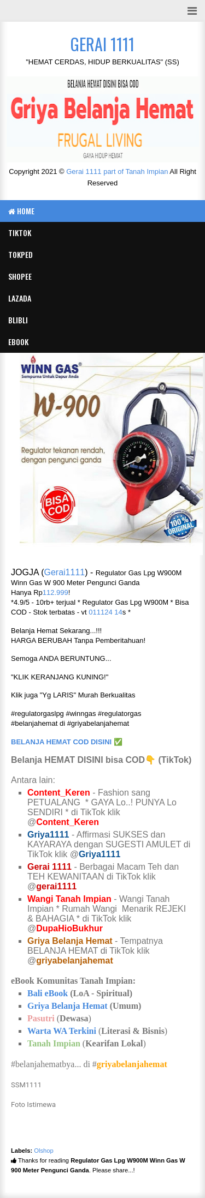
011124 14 (105, 612)
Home (21, 210)
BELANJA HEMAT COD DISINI (61, 742)
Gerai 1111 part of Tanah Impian (117, 171)
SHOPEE (20, 276)
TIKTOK (19, 232)
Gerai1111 (64, 572)
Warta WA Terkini (61, 1031)
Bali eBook (47, 993)
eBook (18, 341)
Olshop (43, 1150)
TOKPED (20, 254)
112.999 (55, 592)
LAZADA (19, 298)
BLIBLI (18, 320)
